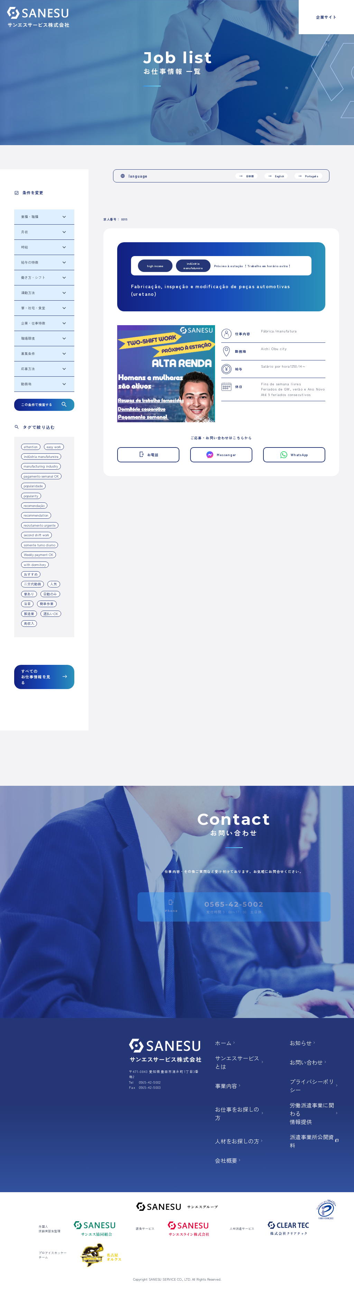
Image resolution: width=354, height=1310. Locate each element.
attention (31, 446)
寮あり (29, 594)
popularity (31, 495)
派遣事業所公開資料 (314, 1141)
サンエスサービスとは (240, 1062)
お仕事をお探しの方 (240, 1113)
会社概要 (228, 1160)
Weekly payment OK (38, 554)
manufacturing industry (41, 466)
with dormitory (35, 564)
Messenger (221, 454)
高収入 (29, 623)
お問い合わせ (309, 1062)
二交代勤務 (32, 584)
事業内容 (228, 1086)
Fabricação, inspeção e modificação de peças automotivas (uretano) (210, 290)
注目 (27, 603)
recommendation (36, 515)
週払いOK (50, 613)
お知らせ (303, 1043)
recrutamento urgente (40, 525)
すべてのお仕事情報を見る (44, 677)
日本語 (246, 176)
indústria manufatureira (41, 456)
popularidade (33, 485)
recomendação (34, 505)
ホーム (225, 1043)
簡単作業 (47, 603)
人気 (53, 584)
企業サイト (326, 17)
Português (308, 176)
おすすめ (31, 574)
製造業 (29, 613)
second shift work (36, 535)
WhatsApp (294, 455)
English (276, 176)
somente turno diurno (39, 545)
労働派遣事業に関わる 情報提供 (314, 1113)
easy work (54, 446)
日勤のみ (50, 594)
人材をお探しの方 (239, 1141)
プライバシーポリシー (314, 1085)
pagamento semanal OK (41, 476)
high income (155, 266)
